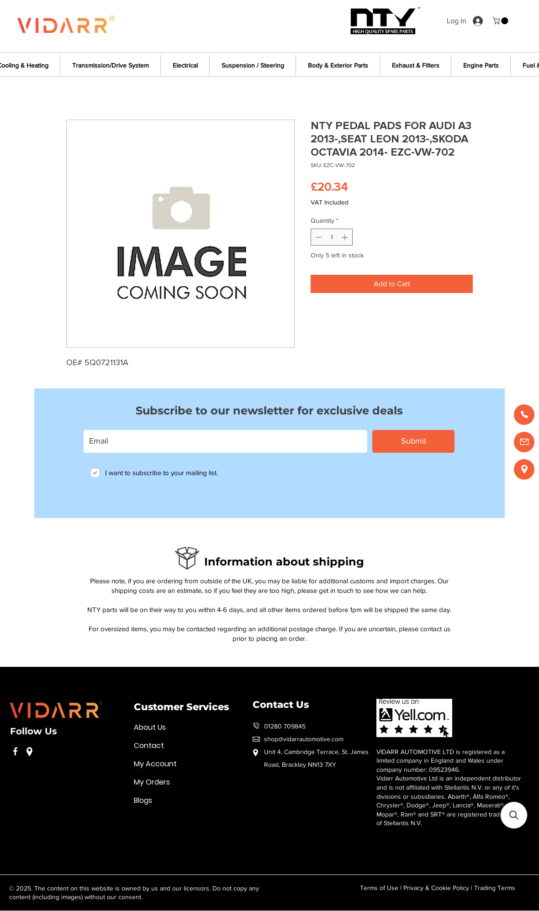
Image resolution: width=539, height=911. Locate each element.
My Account (155, 764)
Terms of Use (379, 887)
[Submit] (413, 441)
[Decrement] (317, 237)
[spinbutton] (331, 237)
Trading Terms (494, 887)
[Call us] (524, 414)
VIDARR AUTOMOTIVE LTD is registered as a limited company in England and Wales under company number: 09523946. (440, 760)
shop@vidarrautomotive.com (303, 739)
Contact (149, 745)
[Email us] (524, 442)
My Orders (152, 782)
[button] (501, 20)
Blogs (143, 800)
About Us (150, 727)
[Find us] (524, 469)
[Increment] (345, 237)
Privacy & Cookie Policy (436, 887)
